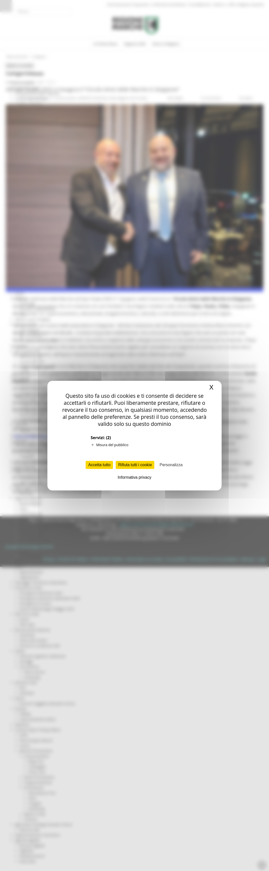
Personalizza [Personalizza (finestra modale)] (171, 465)
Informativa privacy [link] (134, 477)
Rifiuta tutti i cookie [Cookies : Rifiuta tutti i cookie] (135, 465)
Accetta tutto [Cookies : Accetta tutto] (99, 465)
